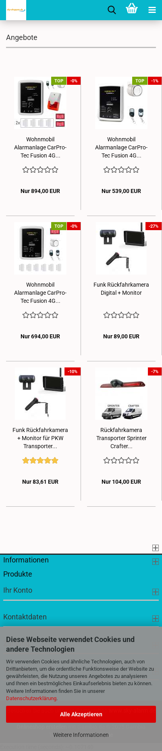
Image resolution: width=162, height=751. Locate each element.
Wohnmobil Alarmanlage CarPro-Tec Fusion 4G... (40, 147)
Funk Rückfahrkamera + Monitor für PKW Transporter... (40, 438)
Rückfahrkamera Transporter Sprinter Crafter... (121, 438)
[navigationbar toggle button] (152, 10)
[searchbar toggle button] (112, 10)
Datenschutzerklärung (31, 698)
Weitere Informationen (81, 735)
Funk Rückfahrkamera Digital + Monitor (121, 288)
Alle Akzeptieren (81, 714)
